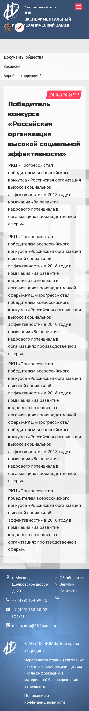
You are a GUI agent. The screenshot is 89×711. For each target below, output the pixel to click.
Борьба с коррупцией (22, 75)
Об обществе (72, 577)
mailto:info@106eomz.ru (34, 625)
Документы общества (23, 57)
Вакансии (11, 66)
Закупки (67, 584)
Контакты (69, 591)
